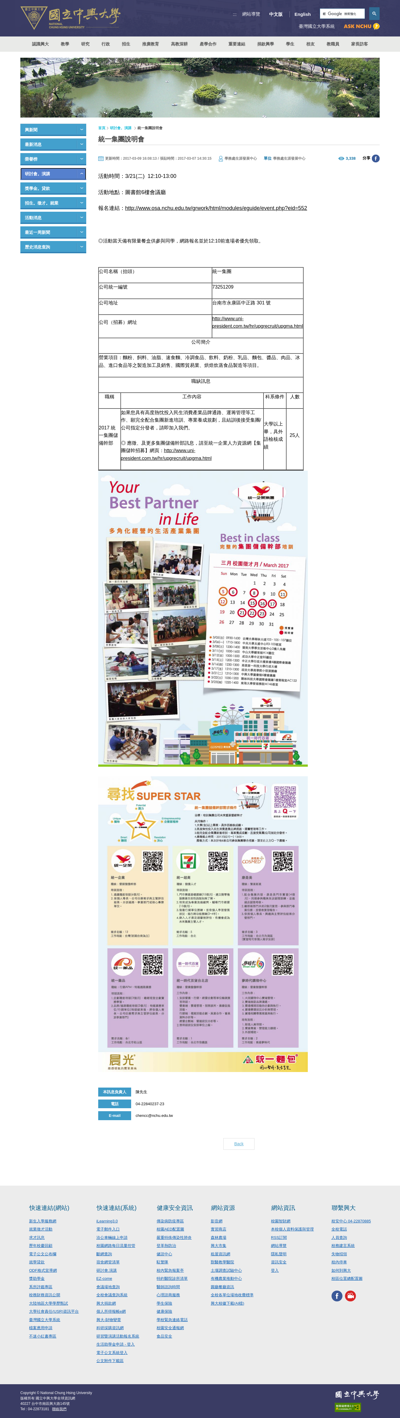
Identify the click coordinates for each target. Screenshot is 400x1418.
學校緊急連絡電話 (172, 1320)
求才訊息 (37, 1237)
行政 (105, 44)
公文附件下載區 (110, 1360)
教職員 (333, 44)
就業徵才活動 (40, 1229)
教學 (65, 44)
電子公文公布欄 (42, 1254)
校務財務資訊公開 (44, 1295)
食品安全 (164, 1336)
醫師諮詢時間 (168, 1287)
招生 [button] (126, 44)
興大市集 (218, 1245)
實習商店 (218, 1229)
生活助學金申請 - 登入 (115, 1344)
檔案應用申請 (40, 1328)
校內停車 (339, 1262)
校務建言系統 (343, 1245)
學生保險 (164, 1303)
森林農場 (218, 1237)
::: (235, 14)
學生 (290, 44)
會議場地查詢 (108, 1287)
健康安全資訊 (175, 1207)
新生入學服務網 (42, 1221)
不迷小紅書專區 (42, 1336)
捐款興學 (265, 44)
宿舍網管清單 (108, 1262)
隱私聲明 (279, 1254)
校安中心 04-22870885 (351, 1221)
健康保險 (164, 1311)
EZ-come (104, 1278)
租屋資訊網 (220, 1254)
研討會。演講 (37, 173)
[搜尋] (342, 13)
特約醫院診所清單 (172, 1278)
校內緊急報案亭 (170, 1270)
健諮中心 (164, 1254)
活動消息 (33, 217)
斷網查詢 (104, 1254)
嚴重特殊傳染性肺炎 (174, 1237)
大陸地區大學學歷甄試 (48, 1303)
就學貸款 (37, 1262)
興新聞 (31, 129)
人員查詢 (339, 1237)
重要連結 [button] (236, 44)
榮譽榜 (31, 159)
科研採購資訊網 (110, 1328)
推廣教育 (150, 44)
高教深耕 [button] (179, 44)
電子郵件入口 (108, 1229)
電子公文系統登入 (112, 1352)
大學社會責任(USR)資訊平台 (54, 1311)
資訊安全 (279, 1262)
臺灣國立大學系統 (44, 1320)
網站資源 (223, 1207)
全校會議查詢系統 (112, 1295)
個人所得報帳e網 (111, 1311)
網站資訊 (283, 1207)
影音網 (216, 1221)
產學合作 (208, 44)
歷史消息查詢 (37, 247)
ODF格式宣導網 (43, 1270)
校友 (310, 44)
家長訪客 (359, 44)
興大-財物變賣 (108, 1320)
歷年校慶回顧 (40, 1245)
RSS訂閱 (279, 1237)
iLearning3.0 (107, 1221)
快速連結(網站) (49, 1207)
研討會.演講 (106, 1270)
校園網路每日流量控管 (115, 1245)
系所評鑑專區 (40, 1287)
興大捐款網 (106, 1303)
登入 (275, 1270)
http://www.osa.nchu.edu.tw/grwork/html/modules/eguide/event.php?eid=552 (216, 208)
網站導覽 (251, 13)
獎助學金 (37, 1278)
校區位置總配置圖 (347, 1278)
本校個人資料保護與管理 (292, 1229)
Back (238, 1143)
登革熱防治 (166, 1245)
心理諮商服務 (168, 1295)
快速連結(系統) (117, 1207)
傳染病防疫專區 (170, 1221)
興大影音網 (350, 1296)
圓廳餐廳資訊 (222, 1287)
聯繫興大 (344, 1207)
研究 (85, 44)
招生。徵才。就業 (41, 203)
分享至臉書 (376, 158)
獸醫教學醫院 (222, 1262)
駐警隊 (162, 1262)
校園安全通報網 (170, 1328)
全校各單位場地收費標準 (232, 1295)
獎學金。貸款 (37, 188)
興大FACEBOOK (337, 1296)
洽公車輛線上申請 (112, 1237)
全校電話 (339, 1229)
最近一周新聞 (37, 232)
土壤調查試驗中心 (226, 1270)
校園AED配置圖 (170, 1229)
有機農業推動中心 (226, 1278)
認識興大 (40, 44)
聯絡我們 (59, 1409)
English (303, 14)
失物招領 (339, 1254)
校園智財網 (280, 1221)
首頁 (101, 128)
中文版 (276, 14)
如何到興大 (341, 1270)
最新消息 (33, 144)
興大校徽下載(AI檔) (227, 1303)
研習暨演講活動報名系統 (117, 1336)
